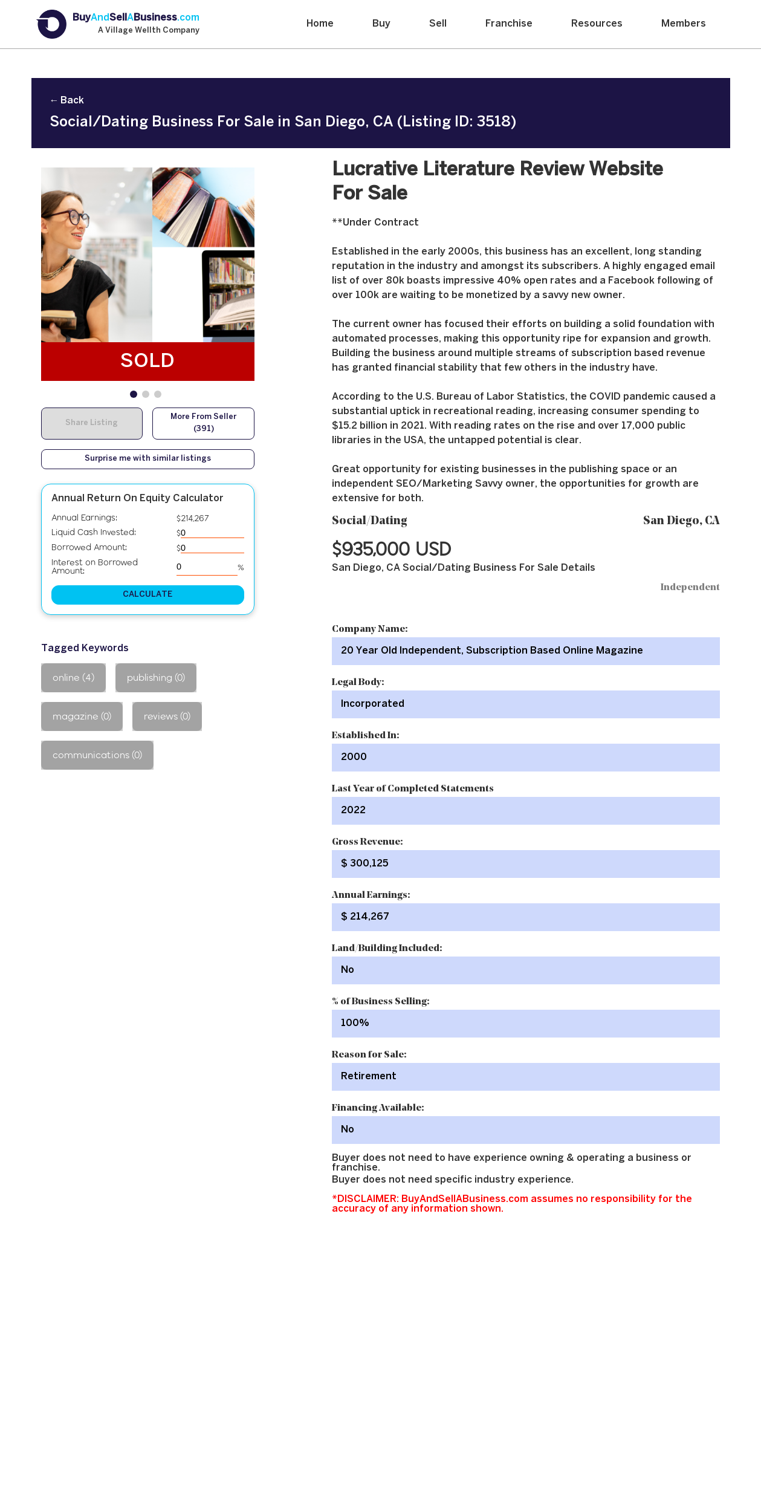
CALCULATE (147, 595)
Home (320, 23)
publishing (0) (156, 677)
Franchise (509, 23)
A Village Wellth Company (148, 30)
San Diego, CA (681, 521)
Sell (438, 23)
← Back (67, 100)
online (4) (73, 677)
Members (683, 23)
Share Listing (91, 423)
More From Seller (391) (203, 423)
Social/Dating (369, 521)
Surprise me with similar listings (148, 459)
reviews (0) (167, 716)
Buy (381, 23)
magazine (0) (82, 716)
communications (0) (97, 755)
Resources (597, 23)
